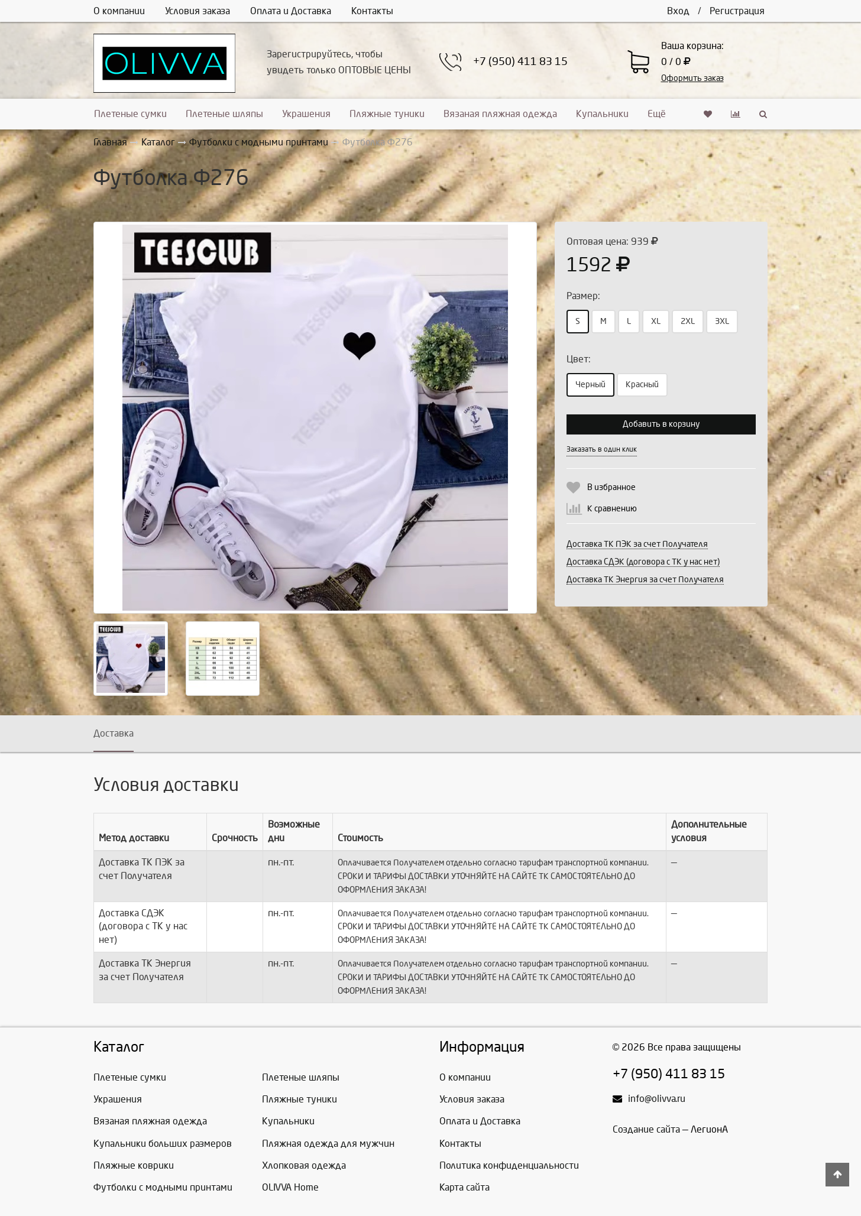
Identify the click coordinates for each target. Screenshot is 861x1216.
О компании (119, 11)
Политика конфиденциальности (509, 1165)
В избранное (611, 487)
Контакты (372, 11)
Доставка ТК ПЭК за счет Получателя (637, 544)
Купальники (602, 114)
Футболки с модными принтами (162, 1187)
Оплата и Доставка (290, 11)
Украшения (306, 114)
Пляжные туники (387, 114)
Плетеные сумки (130, 114)
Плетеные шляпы (224, 114)
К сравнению (612, 508)
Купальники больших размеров (162, 1144)
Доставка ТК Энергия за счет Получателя (645, 579)
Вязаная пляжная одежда (500, 114)
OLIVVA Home (290, 1187)
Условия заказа (197, 11)
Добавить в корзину (661, 424)
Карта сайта (464, 1187)
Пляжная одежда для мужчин (328, 1144)
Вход (678, 11)
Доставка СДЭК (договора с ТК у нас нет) (643, 561)
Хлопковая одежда (304, 1165)
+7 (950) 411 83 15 (520, 61)
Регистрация (737, 11)
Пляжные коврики (133, 1165)
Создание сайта (646, 1129)
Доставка (113, 733)
